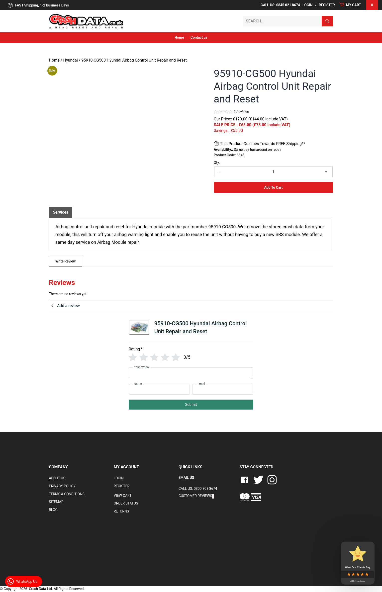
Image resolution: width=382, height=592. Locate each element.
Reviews (241, 112)
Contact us (199, 37)
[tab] (60, 212)
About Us (57, 478)
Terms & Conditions (67, 494)
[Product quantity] (273, 172)
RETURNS (121, 511)
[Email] (222, 389)
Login (307, 5)
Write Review (65, 261)
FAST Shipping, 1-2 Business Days (38, 5)
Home (179, 37)
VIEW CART (122, 496)
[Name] (159, 389)
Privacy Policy (62, 486)
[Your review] (191, 372)
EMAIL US (186, 478)
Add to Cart (273, 187)
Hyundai (70, 60)
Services (60, 212)
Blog (53, 510)
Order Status (126, 503)
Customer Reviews (195, 496)
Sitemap (56, 502)
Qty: (217, 163)
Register (327, 5)
